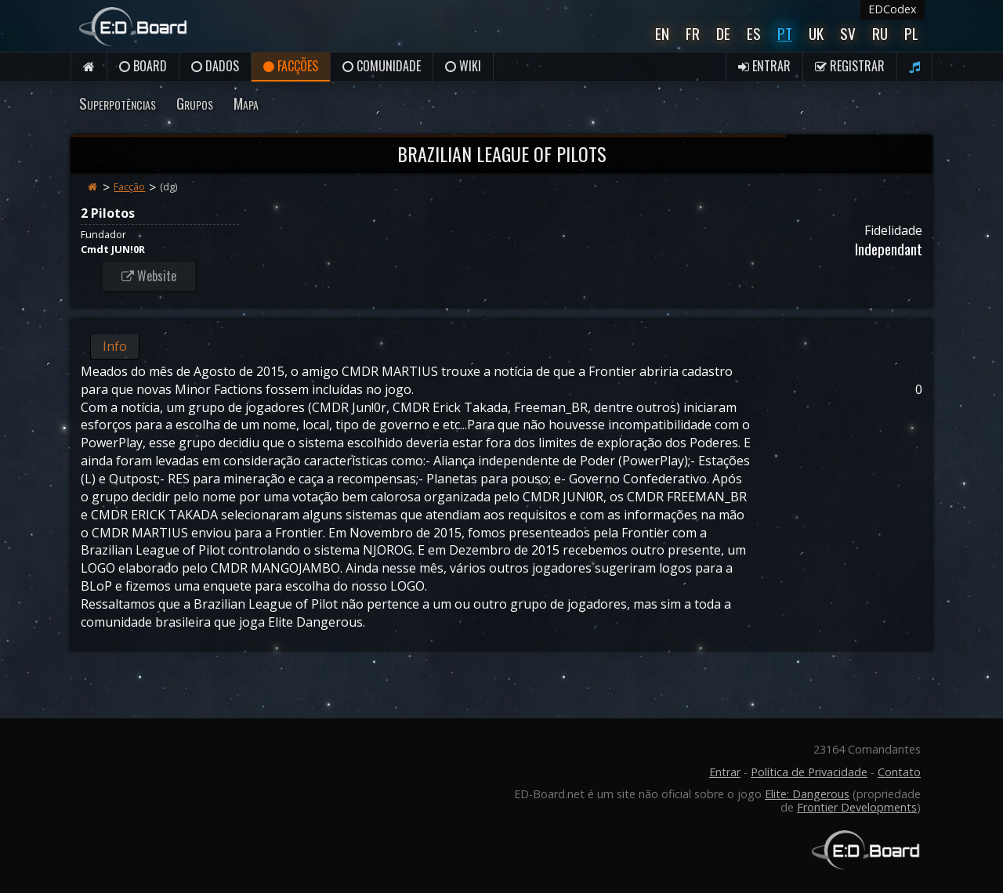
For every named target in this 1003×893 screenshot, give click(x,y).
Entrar (764, 65)
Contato (899, 772)
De (723, 33)
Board (143, 65)
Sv (848, 33)
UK (816, 33)
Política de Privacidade (809, 772)
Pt (784, 33)
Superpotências (117, 103)
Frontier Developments (857, 807)
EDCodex (892, 9)
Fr (693, 33)
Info (115, 346)
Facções (290, 65)
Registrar (850, 65)
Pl (911, 33)
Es (754, 33)
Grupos (194, 103)
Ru (880, 33)
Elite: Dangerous (807, 793)
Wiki (463, 65)
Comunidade (381, 65)
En (662, 33)
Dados (215, 65)
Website (148, 275)
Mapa (246, 103)
